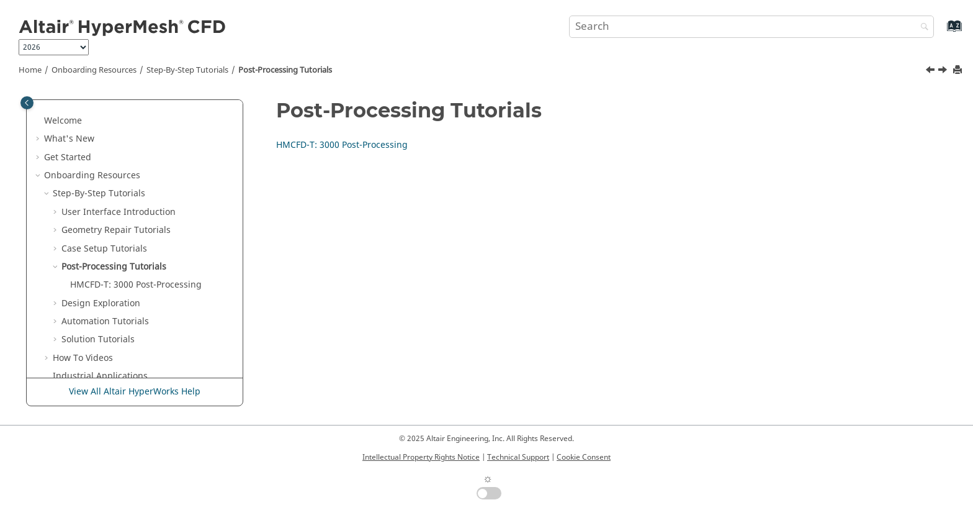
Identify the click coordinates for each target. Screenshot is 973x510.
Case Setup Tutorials (104, 248)
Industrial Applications (100, 376)
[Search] (921, 28)
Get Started (67, 157)
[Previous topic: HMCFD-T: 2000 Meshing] (931, 71)
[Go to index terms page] (941, 32)
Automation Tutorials (105, 321)
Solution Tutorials (98, 339)
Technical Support (518, 457)
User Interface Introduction (118, 212)
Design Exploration (100, 303)
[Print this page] (959, 70)
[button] (39, 121)
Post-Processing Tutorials (285, 70)
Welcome (63, 120)
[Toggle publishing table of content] (27, 102)
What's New (69, 138)
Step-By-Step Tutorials (187, 70)
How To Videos (83, 358)
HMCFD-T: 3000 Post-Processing (136, 284)
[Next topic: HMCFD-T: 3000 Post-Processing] (944, 71)
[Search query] (751, 27)
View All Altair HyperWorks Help (134, 391)
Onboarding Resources (94, 70)
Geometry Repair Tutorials (116, 230)
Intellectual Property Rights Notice (421, 457)
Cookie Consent (584, 457)
